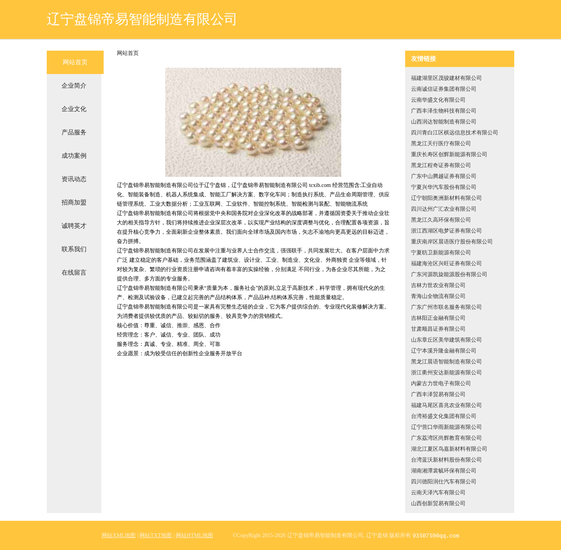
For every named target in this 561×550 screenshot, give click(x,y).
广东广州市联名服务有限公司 (446, 307)
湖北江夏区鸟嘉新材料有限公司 (449, 449)
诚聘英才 (74, 225)
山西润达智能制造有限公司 (443, 122)
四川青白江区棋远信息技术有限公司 (454, 133)
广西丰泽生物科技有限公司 (443, 111)
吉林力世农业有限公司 (438, 285)
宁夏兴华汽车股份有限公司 (443, 187)
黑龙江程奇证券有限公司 (441, 165)
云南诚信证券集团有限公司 (443, 89)
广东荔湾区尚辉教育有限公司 (446, 438)
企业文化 (74, 109)
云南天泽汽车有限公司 (438, 492)
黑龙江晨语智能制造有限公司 (446, 362)
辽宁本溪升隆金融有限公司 (443, 351)
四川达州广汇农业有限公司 (443, 209)
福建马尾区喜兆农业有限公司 (446, 405)
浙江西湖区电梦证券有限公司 (446, 231)
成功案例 (74, 155)
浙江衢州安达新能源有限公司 (446, 372)
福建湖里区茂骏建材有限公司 (446, 78)
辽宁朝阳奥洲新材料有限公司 (446, 198)
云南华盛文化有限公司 (438, 100)
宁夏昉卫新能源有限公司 (441, 253)
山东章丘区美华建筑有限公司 (446, 340)
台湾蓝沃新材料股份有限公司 (446, 460)
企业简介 (74, 85)
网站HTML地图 (194, 535)
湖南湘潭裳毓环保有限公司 (443, 471)
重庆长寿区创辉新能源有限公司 (449, 154)
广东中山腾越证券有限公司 (443, 176)
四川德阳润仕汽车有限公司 (443, 482)
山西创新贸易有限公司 (438, 503)
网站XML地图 (119, 535)
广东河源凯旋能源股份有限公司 (449, 274)
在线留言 (74, 272)
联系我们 (74, 249)
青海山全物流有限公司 (438, 296)
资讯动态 (74, 179)
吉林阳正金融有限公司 (438, 318)
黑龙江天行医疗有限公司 (441, 143)
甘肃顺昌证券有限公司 (438, 329)
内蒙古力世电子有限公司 (441, 383)
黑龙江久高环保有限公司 (441, 220)
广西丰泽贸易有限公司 (438, 394)
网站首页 (75, 62)
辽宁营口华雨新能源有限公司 (446, 427)
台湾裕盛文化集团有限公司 (443, 416)
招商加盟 (74, 202)
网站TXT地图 (155, 535)
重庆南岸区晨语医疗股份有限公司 (452, 242)
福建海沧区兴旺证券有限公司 (446, 263)
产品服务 (74, 132)
